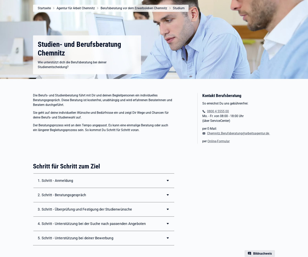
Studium (179, 8)
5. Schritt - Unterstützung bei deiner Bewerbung (75, 238)
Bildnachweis (262, 253)
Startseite (44, 8)
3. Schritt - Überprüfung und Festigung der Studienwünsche (85, 209)
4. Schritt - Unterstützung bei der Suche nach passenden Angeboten (92, 224)
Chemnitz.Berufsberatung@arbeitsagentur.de (238, 133)
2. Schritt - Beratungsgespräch (62, 195)
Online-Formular (218, 141)
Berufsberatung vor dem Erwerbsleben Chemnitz (134, 8)
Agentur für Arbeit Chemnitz (76, 8)
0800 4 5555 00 (218, 111)
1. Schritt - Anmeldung (55, 180)
